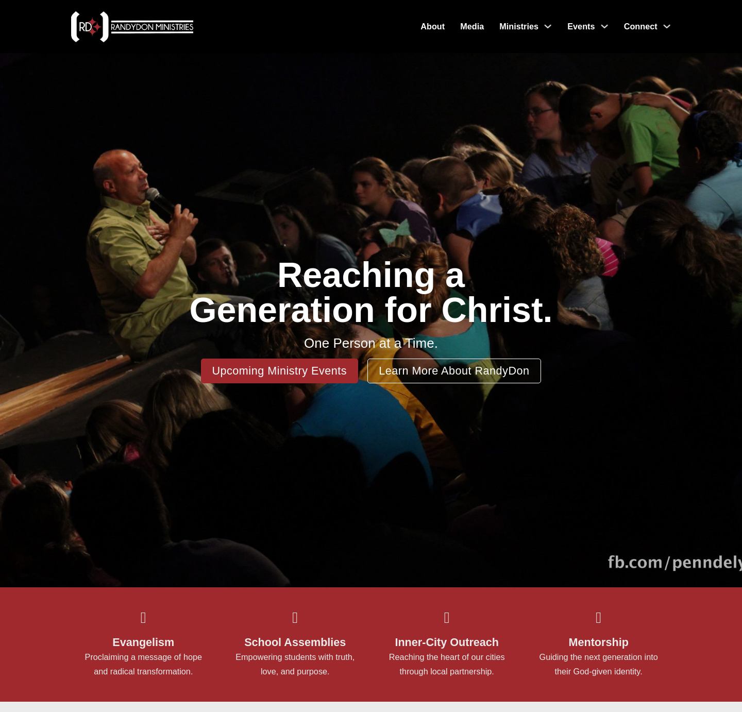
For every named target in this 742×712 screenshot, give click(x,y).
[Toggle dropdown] (548, 26)
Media (472, 26)
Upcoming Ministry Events (279, 370)
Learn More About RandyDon (454, 370)
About (432, 26)
